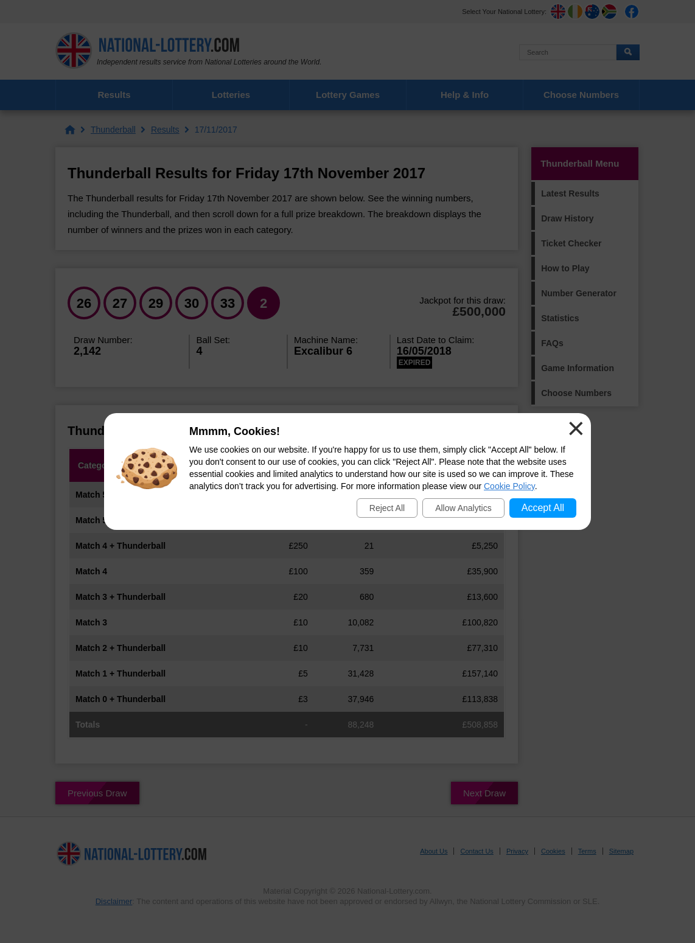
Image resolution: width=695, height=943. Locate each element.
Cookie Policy (509, 486)
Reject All (387, 508)
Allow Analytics (463, 508)
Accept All (543, 508)
